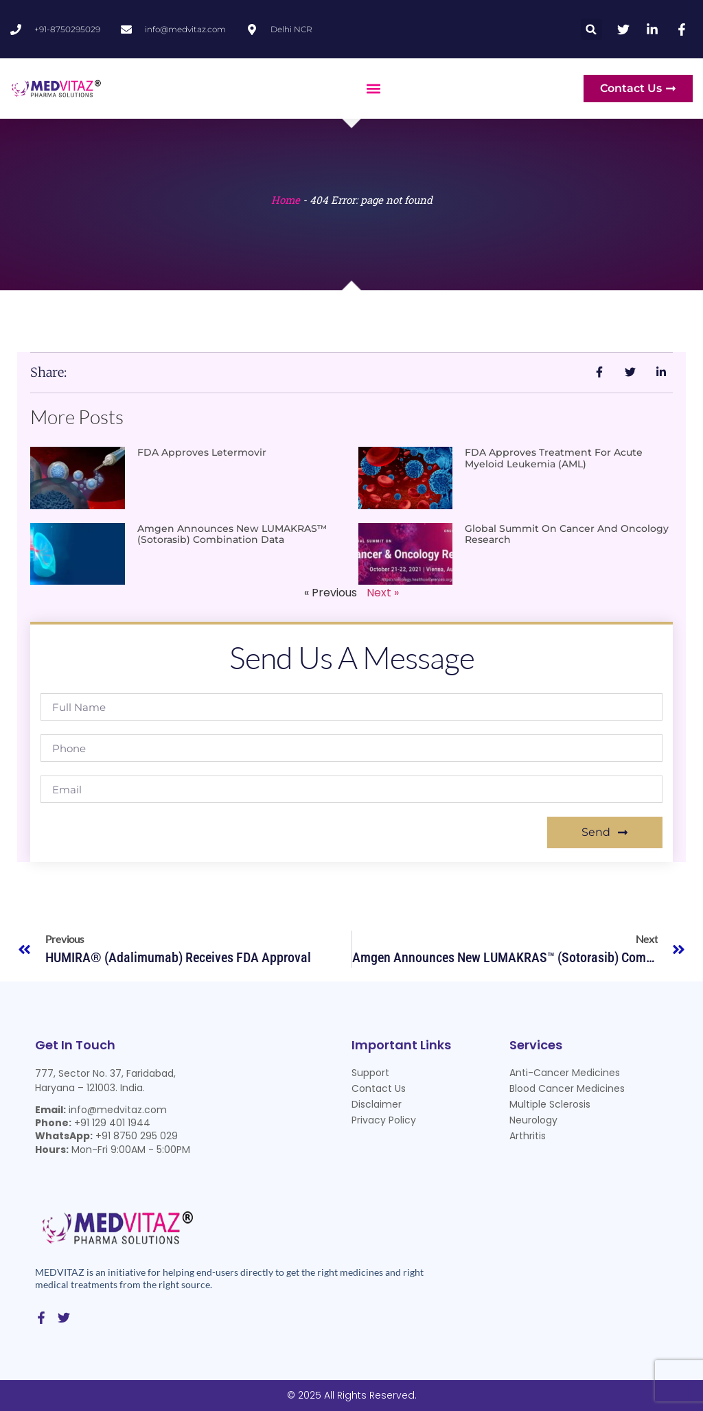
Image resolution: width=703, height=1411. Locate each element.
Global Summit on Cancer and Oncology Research (567, 534)
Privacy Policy (384, 1120)
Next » (383, 592)
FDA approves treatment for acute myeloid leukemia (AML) (554, 458)
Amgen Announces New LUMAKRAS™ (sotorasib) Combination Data (232, 534)
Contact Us (379, 1088)
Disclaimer (377, 1104)
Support (370, 1072)
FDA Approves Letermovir (201, 452)
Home (285, 200)
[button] (591, 29)
